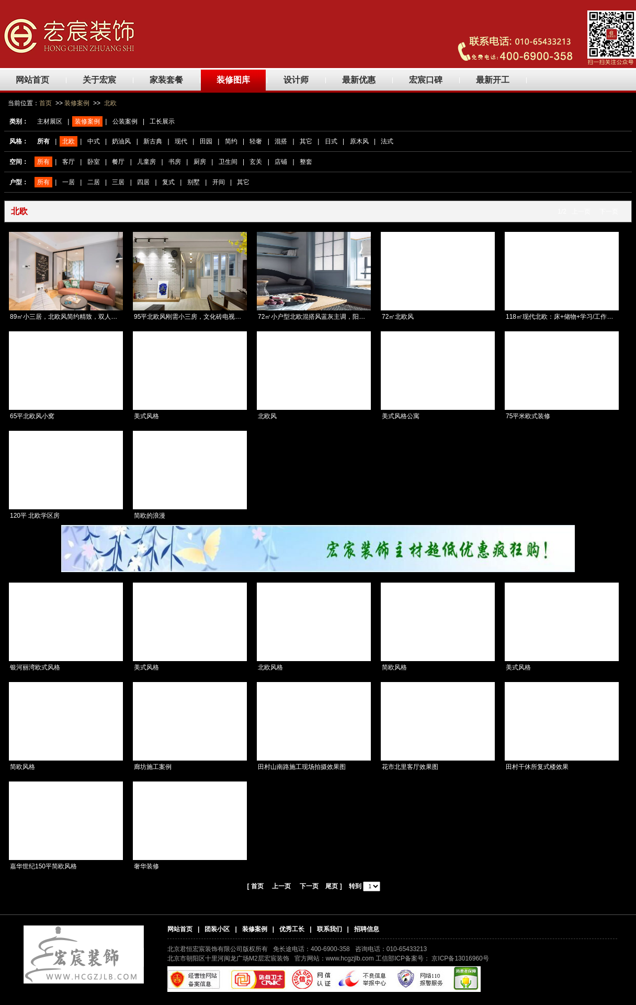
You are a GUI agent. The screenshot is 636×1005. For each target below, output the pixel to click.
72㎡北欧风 (398, 316)
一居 (68, 182)
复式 (168, 182)
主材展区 (49, 121)
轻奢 (255, 141)
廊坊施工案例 (153, 766)
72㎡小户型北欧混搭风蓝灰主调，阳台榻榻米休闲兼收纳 (336, 316)
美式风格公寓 (400, 416)
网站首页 (32, 79)
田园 (206, 141)
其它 (306, 141)
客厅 (68, 161)
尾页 (331, 886)
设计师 (296, 79)
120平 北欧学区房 (35, 515)
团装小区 (217, 929)
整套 (306, 161)
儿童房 (146, 161)
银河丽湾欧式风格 (35, 667)
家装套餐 (166, 79)
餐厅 (118, 161)
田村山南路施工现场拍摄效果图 (302, 766)
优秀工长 (291, 929)
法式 (387, 141)
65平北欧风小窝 (32, 416)
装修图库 (233, 79)
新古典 (152, 141)
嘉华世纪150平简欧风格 (43, 866)
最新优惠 (359, 79)
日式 (331, 141)
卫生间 (228, 161)
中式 (93, 141)
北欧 (110, 103)
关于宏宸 (99, 79)
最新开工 (492, 79)
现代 (181, 141)
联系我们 (329, 929)
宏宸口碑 (425, 79)
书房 (174, 161)
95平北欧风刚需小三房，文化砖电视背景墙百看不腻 (206, 316)
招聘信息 (366, 929)
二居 (93, 182)
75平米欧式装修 (528, 416)
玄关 (255, 161)
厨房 (200, 161)
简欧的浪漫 (149, 515)
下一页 (608, 211)
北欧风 (267, 416)
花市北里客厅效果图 (410, 766)
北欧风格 (270, 667)
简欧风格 (394, 667)
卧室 (93, 161)
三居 (118, 182)
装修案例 (76, 103)
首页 (45, 103)
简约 (231, 141)
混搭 (281, 141)
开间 (218, 182)
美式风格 (146, 416)
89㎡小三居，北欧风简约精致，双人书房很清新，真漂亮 (88, 316)
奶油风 (121, 141)
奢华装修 (146, 866)
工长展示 (162, 121)
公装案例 (125, 121)
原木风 (359, 141)
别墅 (193, 182)
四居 (143, 182)
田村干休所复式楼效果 (537, 766)
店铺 (281, 161)
